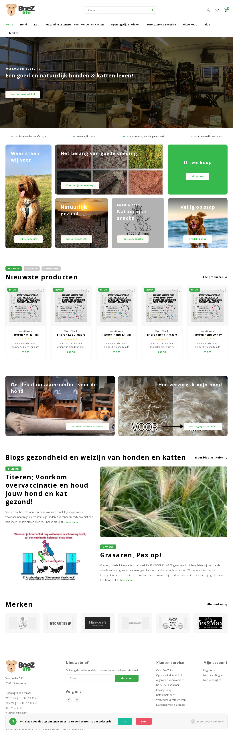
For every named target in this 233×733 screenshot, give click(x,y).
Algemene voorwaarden (170, 680)
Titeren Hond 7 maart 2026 (162, 335)
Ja (125, 721)
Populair (31, 268)
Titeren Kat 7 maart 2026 (71, 335)
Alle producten (215, 277)
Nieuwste (13, 268)
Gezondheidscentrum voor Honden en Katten (75, 24)
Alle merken (217, 604)
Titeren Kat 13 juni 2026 (25, 335)
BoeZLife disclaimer (167, 685)
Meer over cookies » (210, 721)
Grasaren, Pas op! (130, 555)
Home (9, 24)
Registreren (209, 670)
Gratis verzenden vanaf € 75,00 (29, 136)
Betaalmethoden (165, 695)
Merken (14, 33)
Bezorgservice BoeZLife (161, 24)
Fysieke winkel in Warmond (206, 136)
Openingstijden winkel (125, 24)
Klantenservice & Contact (170, 704)
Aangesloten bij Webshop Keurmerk (143, 136)
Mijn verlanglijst (212, 680)
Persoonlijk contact (84, 136)
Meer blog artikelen (211, 457)
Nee (144, 721)
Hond (23, 24)
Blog (207, 24)
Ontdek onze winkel (23, 94)
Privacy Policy (163, 690)
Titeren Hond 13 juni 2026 (116, 335)
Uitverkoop (190, 24)
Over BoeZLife (164, 670)
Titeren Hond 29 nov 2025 (207, 335)
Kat (36, 24)
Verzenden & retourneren (171, 700)
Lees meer (72, 522)
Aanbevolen (51, 268)
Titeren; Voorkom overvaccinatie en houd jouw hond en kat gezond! (47, 489)
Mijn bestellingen (213, 675)
